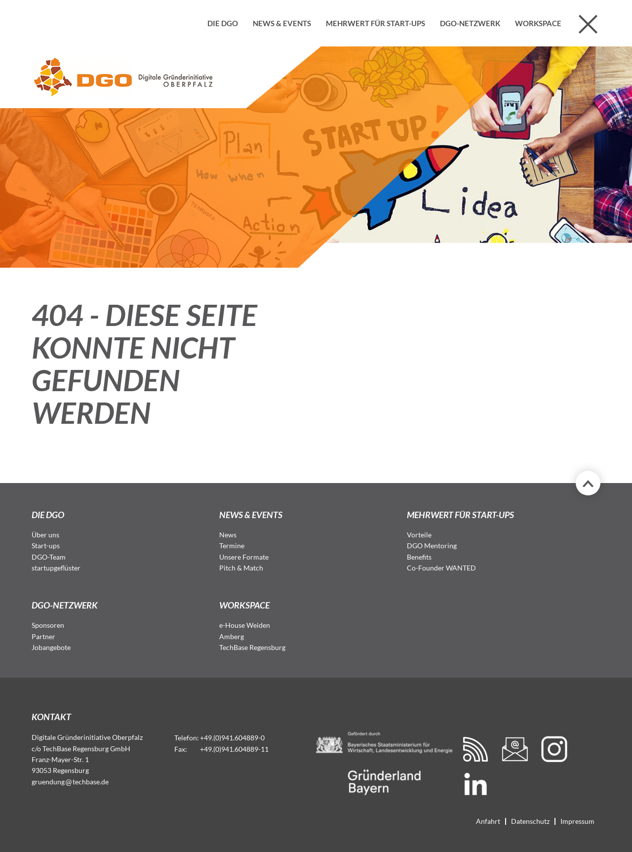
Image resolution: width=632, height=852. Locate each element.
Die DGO (222, 23)
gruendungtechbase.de (70, 781)
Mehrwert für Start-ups (375, 23)
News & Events (282, 23)
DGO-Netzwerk (470, 23)
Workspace (538, 23)
